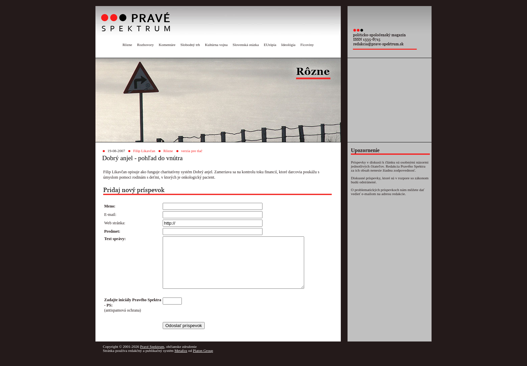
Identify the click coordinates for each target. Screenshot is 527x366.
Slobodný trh (190, 45)
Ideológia (288, 45)
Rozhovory (145, 45)
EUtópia (270, 45)
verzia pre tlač (191, 151)
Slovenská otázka (246, 45)
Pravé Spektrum (152, 357)
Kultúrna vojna (216, 45)
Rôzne (127, 45)
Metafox (180, 361)
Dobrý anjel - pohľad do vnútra (142, 158)
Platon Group (203, 361)
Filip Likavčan (144, 151)
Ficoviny (307, 45)
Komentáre (167, 45)
